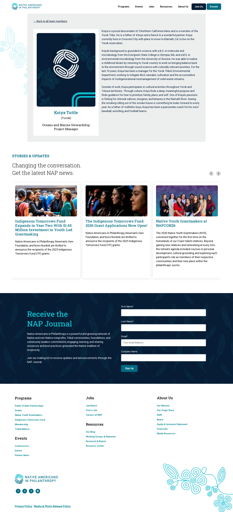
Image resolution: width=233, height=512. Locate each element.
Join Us (199, 6)
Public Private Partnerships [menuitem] (29, 405)
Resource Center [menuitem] (95, 446)
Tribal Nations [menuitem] (22, 429)
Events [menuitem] (18, 450)
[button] (123, 6)
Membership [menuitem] (21, 424)
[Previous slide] (211, 173)
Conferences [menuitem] (22, 446)
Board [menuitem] (160, 419)
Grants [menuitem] (18, 410)
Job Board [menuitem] (91, 405)
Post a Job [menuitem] (91, 410)
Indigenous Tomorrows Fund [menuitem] (30, 419)
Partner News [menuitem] (22, 455)
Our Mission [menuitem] (163, 405)
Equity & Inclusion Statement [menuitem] (172, 424)
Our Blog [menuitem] (90, 432)
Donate (214, 6)
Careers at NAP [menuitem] (94, 415)
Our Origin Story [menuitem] (165, 410)
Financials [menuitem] (162, 429)
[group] (46, 230)
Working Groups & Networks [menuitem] (101, 436)
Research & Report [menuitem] (96, 441)
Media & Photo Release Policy (52, 506)
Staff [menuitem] (159, 415)
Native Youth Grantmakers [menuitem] (28, 415)
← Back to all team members (50, 21)
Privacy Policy (23, 506)
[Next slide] (218, 173)
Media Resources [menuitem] (166, 433)
